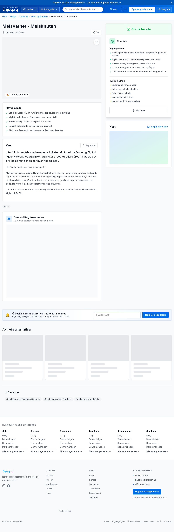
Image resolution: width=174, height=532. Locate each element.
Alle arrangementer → (13, 453)
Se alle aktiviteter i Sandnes (58, 401)
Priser (48, 495)
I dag (4, 437)
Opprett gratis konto (142, 9)
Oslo (4, 433)
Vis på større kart (157, 126)
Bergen (35, 433)
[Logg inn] (164, 9)
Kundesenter (52, 486)
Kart (113, 9)
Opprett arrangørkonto (147, 493)
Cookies (168, 524)
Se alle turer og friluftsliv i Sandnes (23, 401)
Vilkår (159, 524)
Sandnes (23, 16)
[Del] (96, 32)
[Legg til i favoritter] (96, 42)
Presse (49, 491)
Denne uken (8, 445)
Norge (13, 16)
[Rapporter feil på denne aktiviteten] (89, 147)
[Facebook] (8, 487)
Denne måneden (10, 449)
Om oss (49, 477)
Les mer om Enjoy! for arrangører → (150, 500)
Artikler (49, 482)
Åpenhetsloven (134, 524)
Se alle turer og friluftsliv (87, 401)
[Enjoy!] (21, 474)
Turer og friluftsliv (39, 16)
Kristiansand (124, 433)
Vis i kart (138, 110)
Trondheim (94, 433)
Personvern (149, 524)
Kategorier (49, 9)
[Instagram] (3, 487)
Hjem (4, 16)
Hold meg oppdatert (155, 317)
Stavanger (65, 433)
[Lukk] (171, 3)
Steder (29, 9)
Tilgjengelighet (118, 524)
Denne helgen (9, 441)
